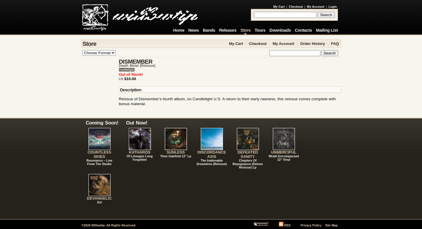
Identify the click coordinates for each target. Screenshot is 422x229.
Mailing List (327, 30)
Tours (260, 30)
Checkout (296, 6)
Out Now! (136, 123)
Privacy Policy (310, 225)
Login (333, 6)
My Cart (279, 6)
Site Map (331, 225)
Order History (312, 43)
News (193, 30)
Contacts (303, 30)
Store (246, 30)
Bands (209, 30)
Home (178, 30)
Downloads (280, 30)
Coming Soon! (102, 123)
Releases (227, 30)
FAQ (335, 43)
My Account (315, 6)
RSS (287, 225)
